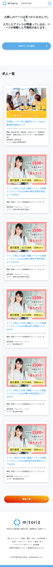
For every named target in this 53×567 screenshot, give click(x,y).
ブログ (29, 542)
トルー (40, 557)
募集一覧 (38, 542)
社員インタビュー (18, 542)
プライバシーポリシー (22, 545)
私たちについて (13, 538)
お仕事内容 (41, 538)
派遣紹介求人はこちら (36, 548)
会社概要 (36, 545)
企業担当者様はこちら (17, 548)
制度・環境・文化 (28, 538)
